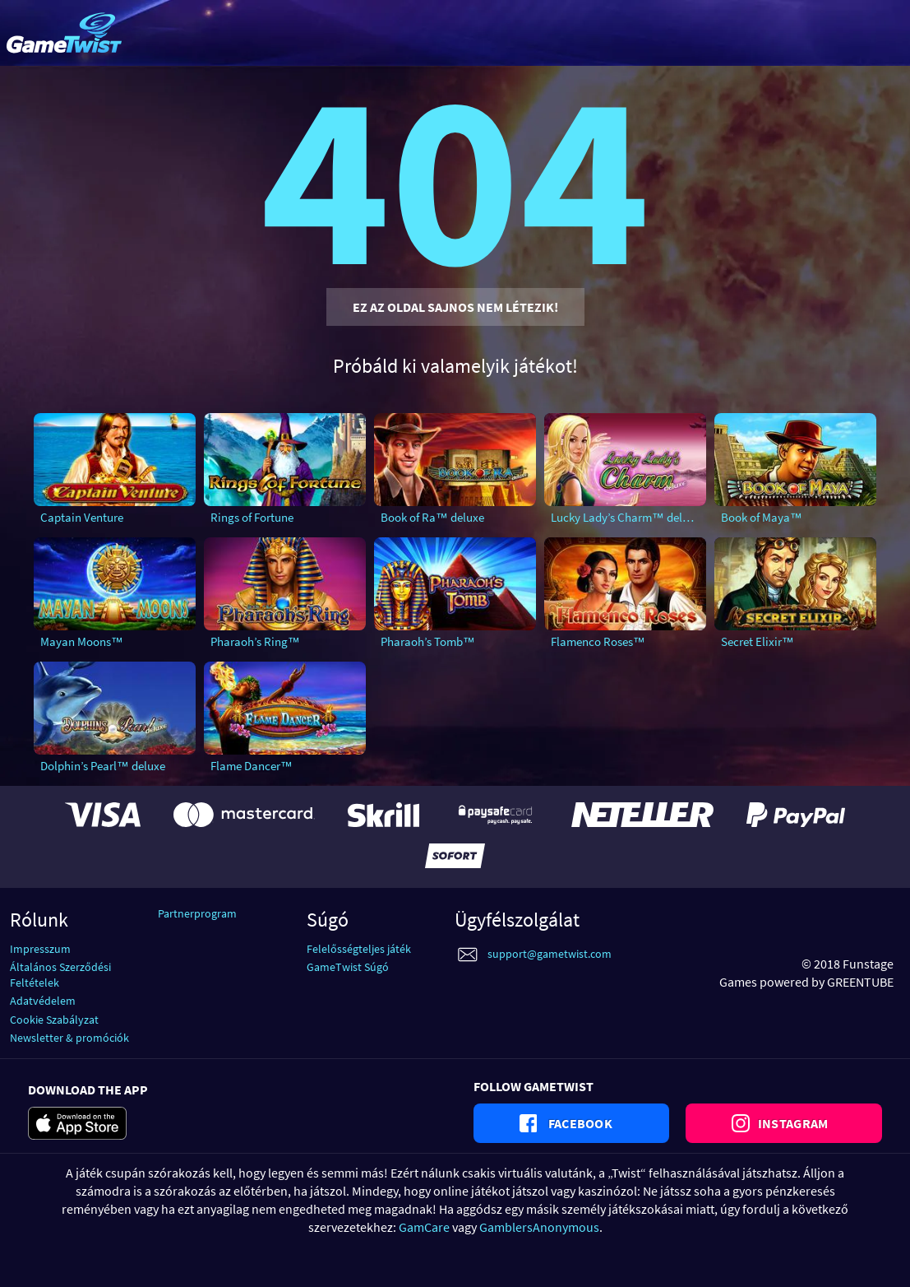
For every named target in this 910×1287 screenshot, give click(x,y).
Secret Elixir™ (757, 641)
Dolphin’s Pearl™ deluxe (102, 766)
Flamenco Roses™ (598, 641)
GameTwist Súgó (348, 966)
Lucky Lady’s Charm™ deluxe (625, 517)
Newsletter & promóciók (69, 1037)
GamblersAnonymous (539, 1227)
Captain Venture (81, 517)
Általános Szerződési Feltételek (60, 974)
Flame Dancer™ (251, 766)
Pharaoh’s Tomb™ (428, 641)
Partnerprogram (197, 913)
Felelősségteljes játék (359, 948)
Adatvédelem (43, 1000)
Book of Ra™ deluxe (432, 517)
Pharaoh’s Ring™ (255, 641)
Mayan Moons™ (81, 641)
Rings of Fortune (251, 517)
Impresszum (40, 948)
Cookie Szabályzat (54, 1019)
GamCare (424, 1227)
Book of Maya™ (761, 517)
